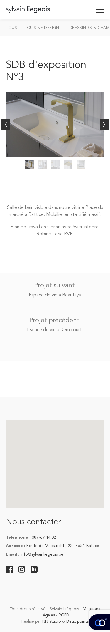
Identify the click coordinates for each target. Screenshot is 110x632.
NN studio (51, 621)
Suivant (104, 124)
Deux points (77, 621)
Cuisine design (43, 28)
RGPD (64, 615)
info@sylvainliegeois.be (42, 554)
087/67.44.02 (44, 537)
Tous (11, 28)
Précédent (5, 124)
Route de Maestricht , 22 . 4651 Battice (62, 546)
